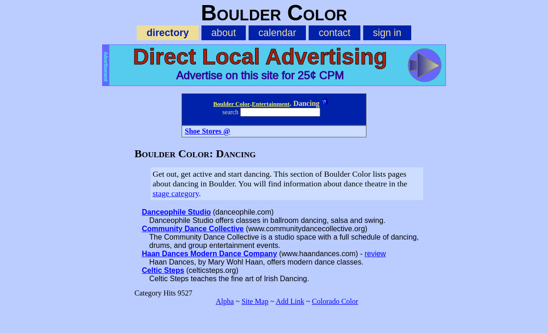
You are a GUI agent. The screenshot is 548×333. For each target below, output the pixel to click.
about (223, 32)
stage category (175, 193)
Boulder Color (231, 103)
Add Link (290, 301)
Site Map (255, 301)
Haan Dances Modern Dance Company (209, 254)
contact (335, 32)
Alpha (225, 301)
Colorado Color (335, 301)
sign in (387, 32)
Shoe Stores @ (207, 131)
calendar (277, 32)
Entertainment (271, 103)
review (375, 254)
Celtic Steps (163, 270)
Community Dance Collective (193, 229)
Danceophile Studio (176, 212)
